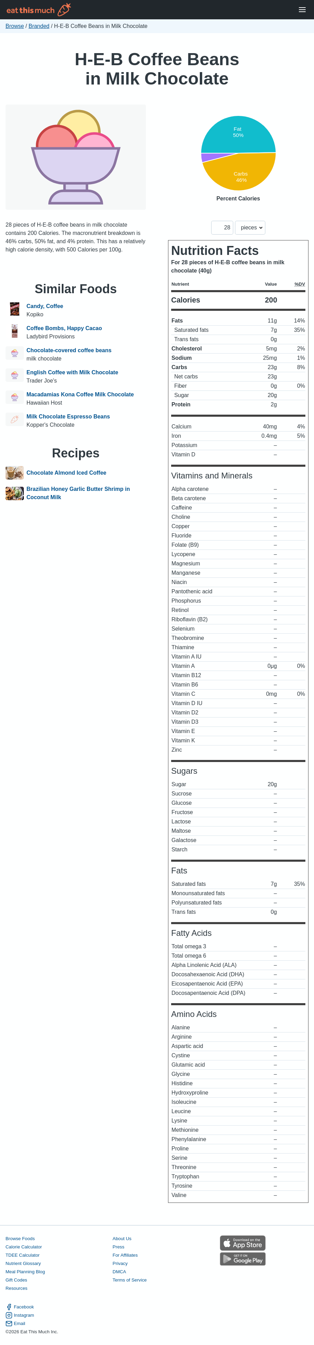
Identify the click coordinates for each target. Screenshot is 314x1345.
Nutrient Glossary (23, 1263)
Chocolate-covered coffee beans (69, 350)
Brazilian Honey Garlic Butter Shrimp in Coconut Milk (78, 493)
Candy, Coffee (45, 306)
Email (15, 1323)
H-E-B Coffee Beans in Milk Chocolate (157, 68)
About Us (121, 1238)
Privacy (120, 1263)
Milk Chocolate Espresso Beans (68, 416)
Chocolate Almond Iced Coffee (66, 473)
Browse (15, 26)
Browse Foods (20, 1238)
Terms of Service (129, 1280)
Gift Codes (16, 1280)
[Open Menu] (302, 9)
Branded (39, 26)
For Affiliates (125, 1255)
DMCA (119, 1271)
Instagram (20, 1315)
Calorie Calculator (24, 1246)
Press (118, 1246)
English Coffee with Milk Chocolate (72, 372)
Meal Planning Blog (25, 1271)
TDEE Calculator (23, 1255)
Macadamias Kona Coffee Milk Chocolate (80, 394)
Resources (16, 1288)
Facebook (20, 1307)
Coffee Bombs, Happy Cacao (64, 328)
